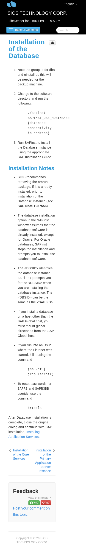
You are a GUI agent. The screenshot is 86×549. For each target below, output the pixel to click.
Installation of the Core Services (21, 454)
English (70, 4)
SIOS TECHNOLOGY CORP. (37, 13)
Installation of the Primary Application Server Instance (43, 460)
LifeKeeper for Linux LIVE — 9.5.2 (34, 21)
